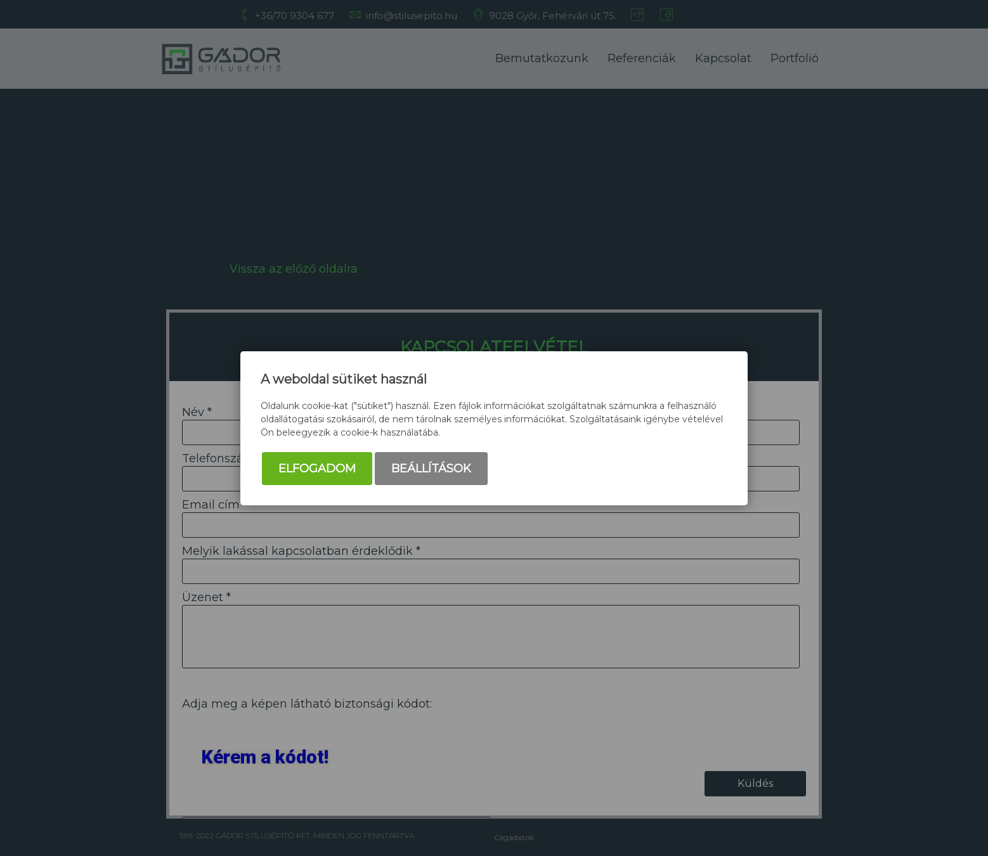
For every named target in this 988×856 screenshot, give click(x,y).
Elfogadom (317, 469)
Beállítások (431, 469)
